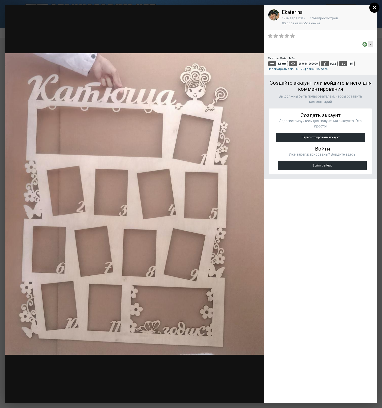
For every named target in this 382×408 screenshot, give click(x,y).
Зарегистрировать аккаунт (321, 137)
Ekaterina (292, 12)
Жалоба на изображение (301, 23)
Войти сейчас (322, 165)
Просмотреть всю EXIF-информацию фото (298, 69)
